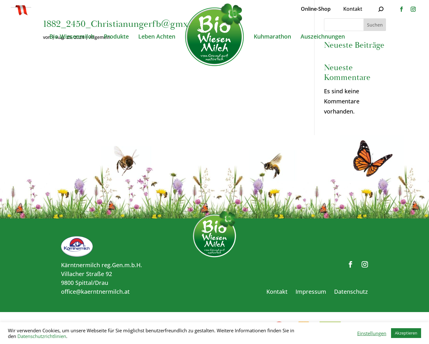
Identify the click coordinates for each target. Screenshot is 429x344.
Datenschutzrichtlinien (41, 336)
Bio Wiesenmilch (71, 37)
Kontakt (352, 8)
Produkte (116, 37)
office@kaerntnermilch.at (95, 291)
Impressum (310, 291)
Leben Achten (156, 37)
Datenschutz (351, 291)
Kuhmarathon (272, 37)
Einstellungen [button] (371, 333)
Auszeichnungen (323, 37)
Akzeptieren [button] (406, 333)
